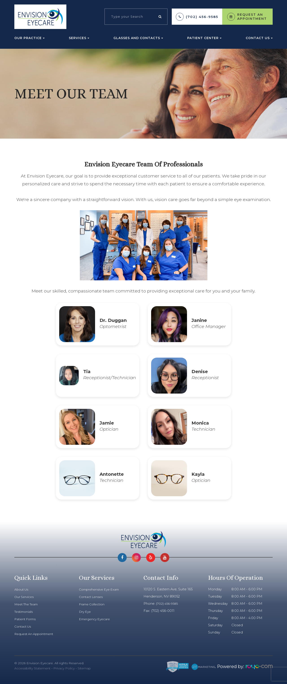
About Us (22, 589)
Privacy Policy (64, 668)
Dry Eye (85, 612)
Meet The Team (27, 604)
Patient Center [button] (204, 38)
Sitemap (84, 668)
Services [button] (79, 38)
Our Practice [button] (29, 38)
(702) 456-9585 (202, 17)
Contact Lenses (92, 597)
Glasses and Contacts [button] (138, 38)
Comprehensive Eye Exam (101, 589)
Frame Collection (93, 604)
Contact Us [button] (259, 38)
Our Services (24, 597)
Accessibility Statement (32, 668)
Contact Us (23, 626)
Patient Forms (26, 619)
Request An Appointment (35, 634)
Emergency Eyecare (96, 619)
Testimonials (24, 612)
